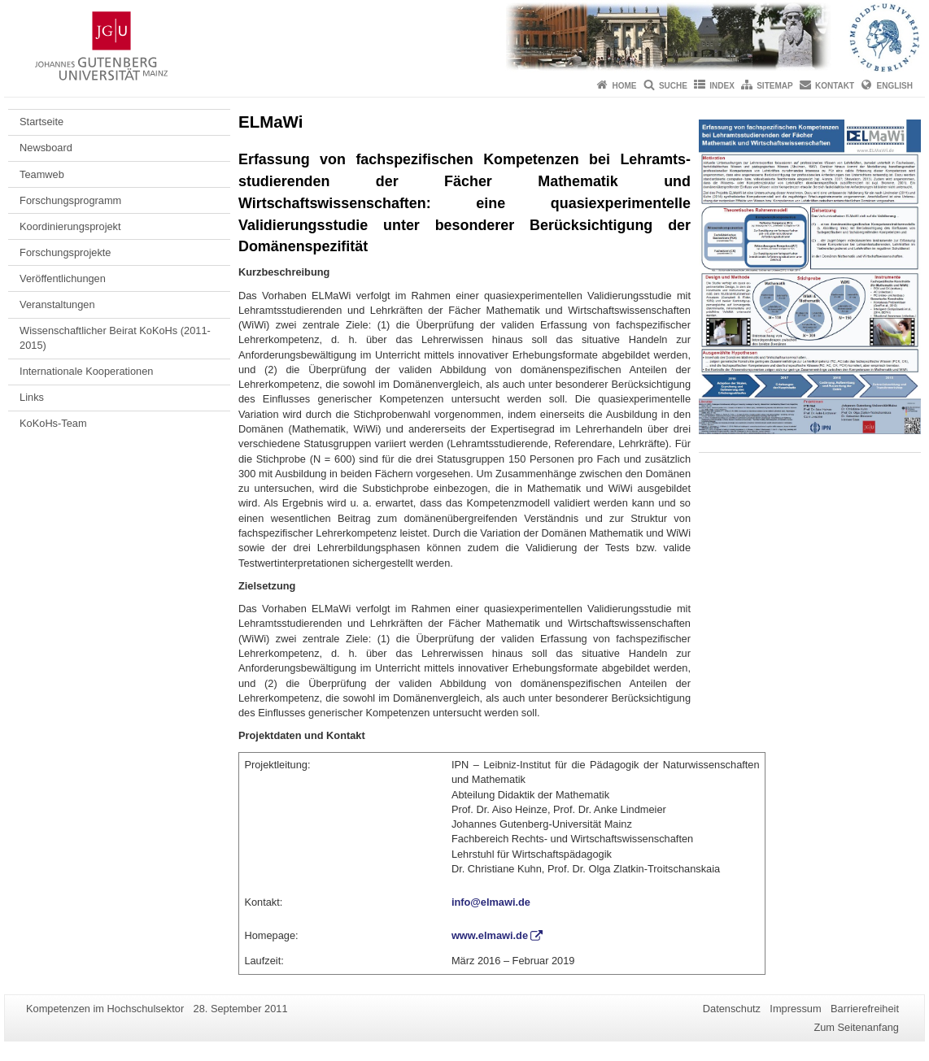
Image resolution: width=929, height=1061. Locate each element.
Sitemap (774, 85)
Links (32, 397)
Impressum (795, 1008)
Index (722, 85)
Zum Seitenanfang (856, 1027)
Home (625, 85)
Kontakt (834, 85)
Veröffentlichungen (63, 278)
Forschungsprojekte (65, 252)
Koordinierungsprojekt (70, 226)
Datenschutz (732, 1008)
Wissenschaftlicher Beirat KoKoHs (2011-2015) (115, 337)
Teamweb (42, 174)
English (895, 85)
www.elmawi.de (489, 935)
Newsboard (46, 147)
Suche (673, 85)
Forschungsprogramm (70, 200)
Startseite (41, 121)
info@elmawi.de (490, 902)
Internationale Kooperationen (86, 371)
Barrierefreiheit (865, 1008)
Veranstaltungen (57, 304)
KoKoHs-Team (53, 423)
